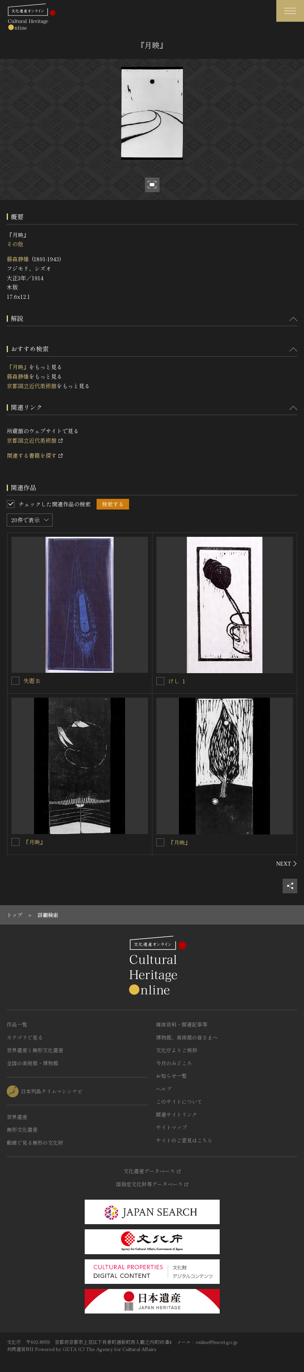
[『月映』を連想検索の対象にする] (15, 842)
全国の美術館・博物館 (32, 1063)
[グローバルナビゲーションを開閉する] (290, 11)
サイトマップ (171, 1127)
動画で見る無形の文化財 (35, 1142)
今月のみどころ (174, 1063)
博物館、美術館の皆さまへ (187, 1037)
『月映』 (18, 367)
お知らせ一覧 (171, 1075)
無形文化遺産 (22, 1129)
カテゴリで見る (25, 1037)
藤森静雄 (18, 259)
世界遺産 (17, 1117)
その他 (15, 244)
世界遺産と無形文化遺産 (35, 1050)
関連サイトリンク (176, 1114)
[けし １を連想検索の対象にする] (160, 681)
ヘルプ (163, 1089)
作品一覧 (17, 1024)
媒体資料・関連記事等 (181, 1024)
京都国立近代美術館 (32, 386)
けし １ (177, 681)
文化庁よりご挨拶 (176, 1050)
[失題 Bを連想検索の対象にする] (15, 681)
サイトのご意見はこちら (184, 1140)
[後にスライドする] (286, 863)
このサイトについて (179, 1101)
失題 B (31, 681)
